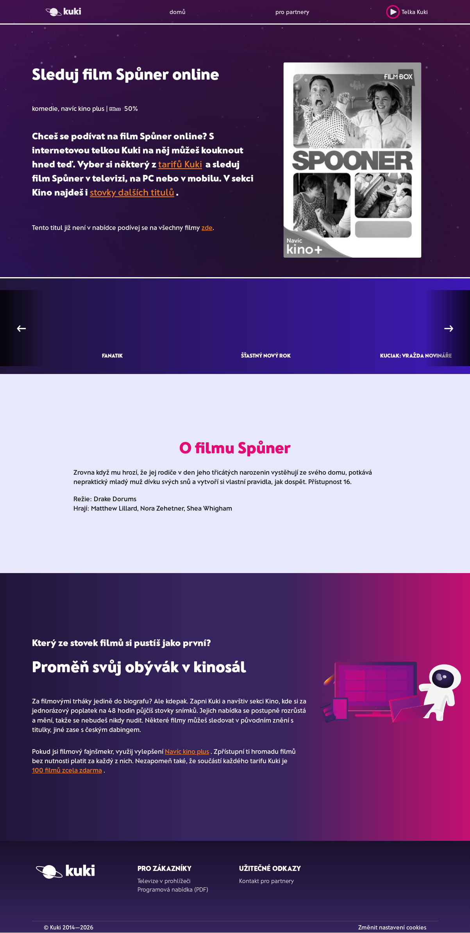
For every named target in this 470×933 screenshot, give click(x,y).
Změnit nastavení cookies (392, 927)
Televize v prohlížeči (164, 880)
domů (178, 11)
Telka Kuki (407, 12)
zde (207, 227)
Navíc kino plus (187, 751)
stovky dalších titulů (132, 192)
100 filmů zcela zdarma (67, 770)
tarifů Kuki (180, 163)
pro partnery (292, 11)
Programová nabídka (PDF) (173, 889)
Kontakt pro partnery (266, 880)
